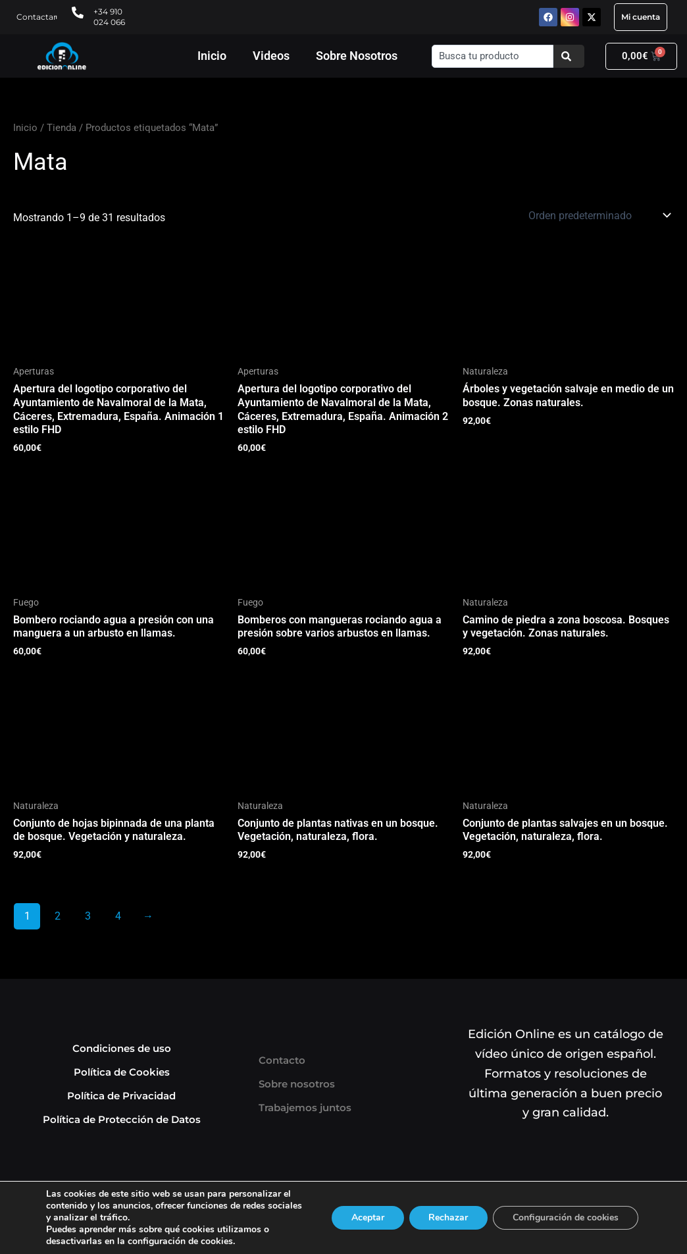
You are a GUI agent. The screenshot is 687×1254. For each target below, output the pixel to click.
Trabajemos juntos (305, 1107)
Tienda (61, 128)
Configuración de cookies (565, 1217)
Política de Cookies (122, 1072)
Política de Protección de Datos (122, 1119)
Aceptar (366, 1217)
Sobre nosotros (297, 1084)
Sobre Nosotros (356, 56)
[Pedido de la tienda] (598, 215)
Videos (271, 56)
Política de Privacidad (121, 1095)
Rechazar (447, 1217)
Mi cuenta (640, 17)
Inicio (211, 56)
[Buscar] (568, 56)
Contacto (282, 1060)
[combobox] (492, 56)
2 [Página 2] (58, 916)
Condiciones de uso (121, 1048)
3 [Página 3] (88, 916)
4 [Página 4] (118, 916)
